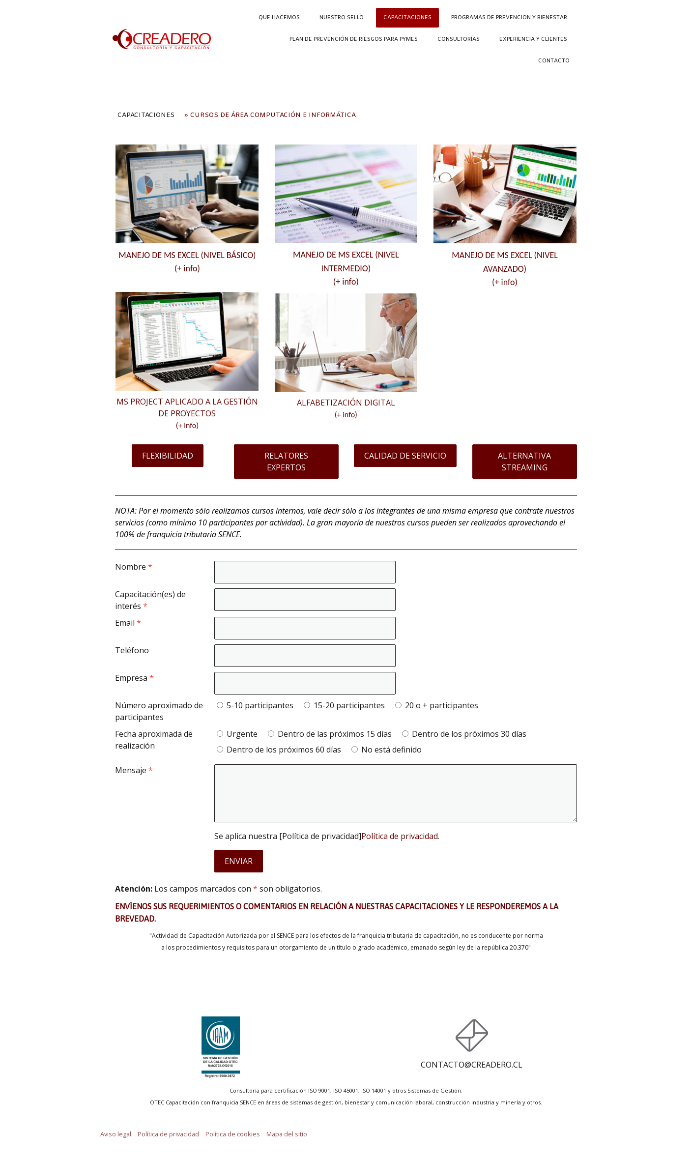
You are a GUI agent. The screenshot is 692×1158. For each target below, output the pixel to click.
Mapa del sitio (286, 1133)
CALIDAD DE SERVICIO (405, 455)
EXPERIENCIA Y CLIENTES (533, 39)
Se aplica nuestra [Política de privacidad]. (326, 836)
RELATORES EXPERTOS (286, 461)
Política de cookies (232, 1133)
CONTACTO (554, 61)
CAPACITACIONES (407, 17)
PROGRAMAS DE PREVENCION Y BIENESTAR (509, 17)
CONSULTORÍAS (458, 39)
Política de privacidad (399, 836)
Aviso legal (115, 1133)
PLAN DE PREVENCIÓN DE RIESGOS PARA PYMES (353, 39)
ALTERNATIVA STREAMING (524, 461)
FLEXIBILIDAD (167, 455)
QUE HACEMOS (279, 17)
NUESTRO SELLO (341, 17)
